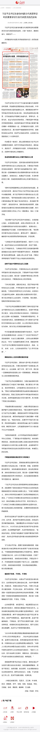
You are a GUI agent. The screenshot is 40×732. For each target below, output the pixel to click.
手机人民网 (19, 709)
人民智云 (5, 719)
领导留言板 (27, 709)
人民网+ (12, 709)
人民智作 (12, 719)
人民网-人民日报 (27, 22)
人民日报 (5, 709)
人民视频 (34, 709)
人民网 (2, 8)
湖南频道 (8, 8)
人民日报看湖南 (17, 8)
